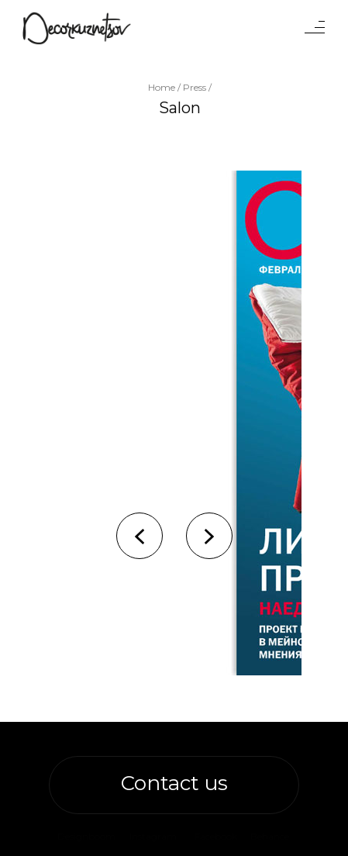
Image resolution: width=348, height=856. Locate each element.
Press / (197, 87)
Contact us (174, 783)
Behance (269, 836)
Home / (165, 87)
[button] (139, 535)
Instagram (153, 836)
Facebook (216, 836)
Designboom (86, 836)
